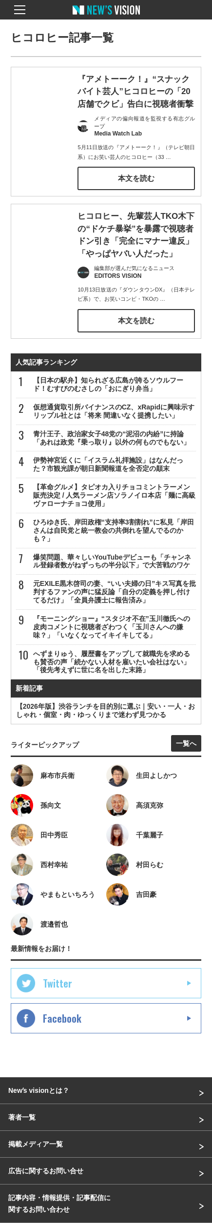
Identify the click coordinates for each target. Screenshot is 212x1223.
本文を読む (136, 178)
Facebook (62, 1018)
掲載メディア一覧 (35, 1144)
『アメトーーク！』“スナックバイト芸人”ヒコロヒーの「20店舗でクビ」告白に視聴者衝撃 (135, 92)
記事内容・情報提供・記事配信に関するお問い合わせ (59, 1203)
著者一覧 (22, 1117)
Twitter (57, 983)
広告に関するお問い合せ (45, 1171)
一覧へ (186, 743)
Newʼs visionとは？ (38, 1090)
